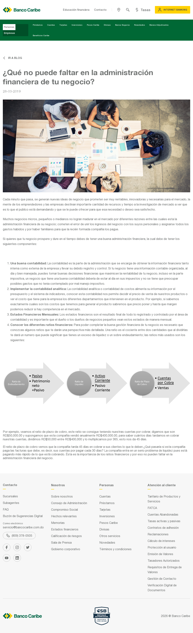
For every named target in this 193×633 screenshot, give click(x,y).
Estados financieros (64, 529)
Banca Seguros (122, 25)
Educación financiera (76, 9)
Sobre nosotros (62, 496)
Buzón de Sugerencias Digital (23, 516)
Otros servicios (109, 536)
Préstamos (38, 25)
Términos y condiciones (115, 549)
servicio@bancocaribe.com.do (23, 527)
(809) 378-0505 (19, 535)
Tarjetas (63, 25)
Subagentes (11, 502)
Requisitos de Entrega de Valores (165, 569)
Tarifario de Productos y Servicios (164, 499)
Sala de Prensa (61, 542)
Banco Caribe (181, 616)
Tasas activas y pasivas (164, 521)
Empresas (9, 33)
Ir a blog (12, 57)
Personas (9, 27)
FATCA (152, 508)
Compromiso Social (64, 509)
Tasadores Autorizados (164, 560)
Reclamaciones (158, 534)
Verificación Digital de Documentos (162, 588)
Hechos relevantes (64, 516)
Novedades (139, 25)
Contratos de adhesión (163, 527)
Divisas (107, 25)
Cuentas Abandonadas (163, 514)
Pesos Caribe (93, 25)
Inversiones (77, 25)
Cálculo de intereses (161, 540)
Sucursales (10, 496)
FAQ (6, 509)
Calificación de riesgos (66, 536)
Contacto (100, 9)
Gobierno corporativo (65, 549)
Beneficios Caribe (41, 35)
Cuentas (51, 25)
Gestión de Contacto (162, 578)
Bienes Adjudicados (158, 25)
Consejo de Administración (69, 503)
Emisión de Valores (160, 554)
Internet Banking (172, 10)
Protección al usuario (162, 547)
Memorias (58, 522)
